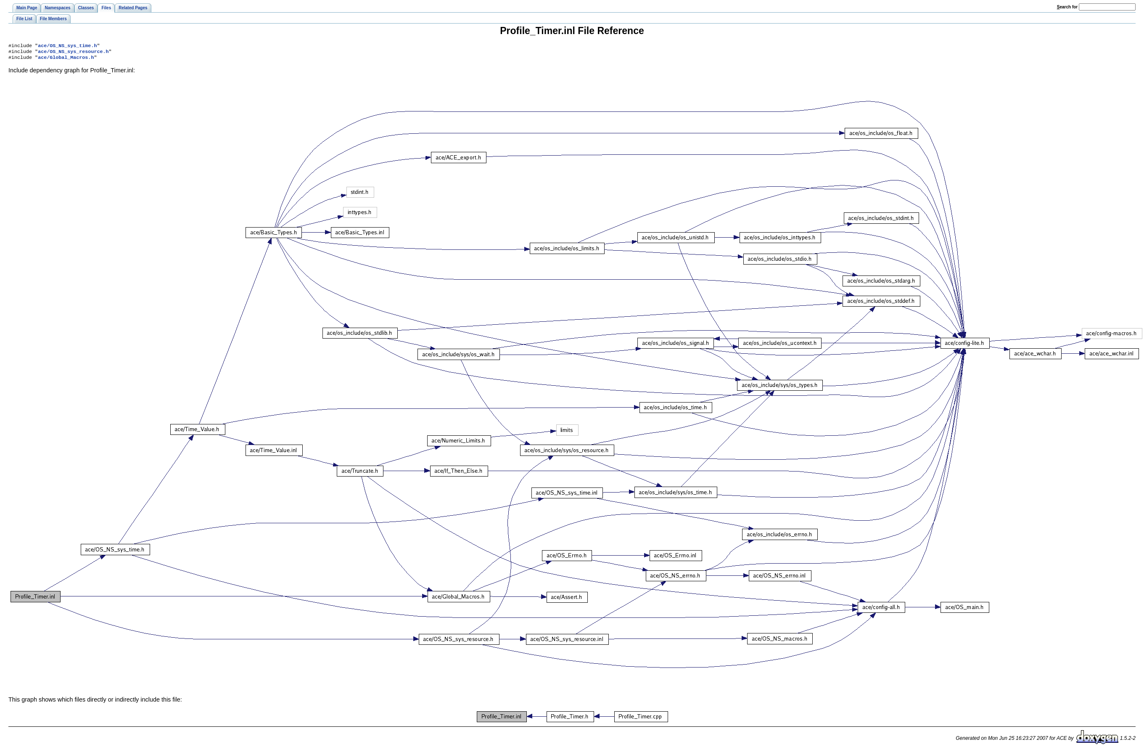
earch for (1067, 7)
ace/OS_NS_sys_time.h (67, 46)
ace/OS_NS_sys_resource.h (73, 53)
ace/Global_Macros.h (66, 59)
